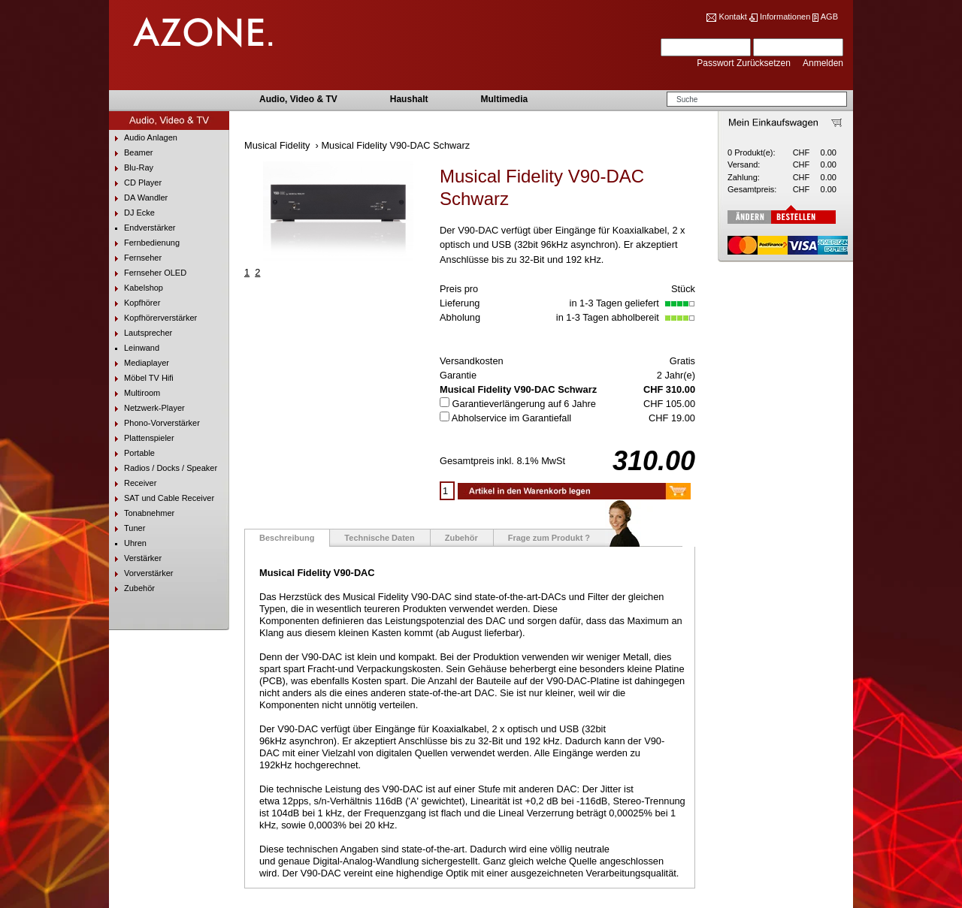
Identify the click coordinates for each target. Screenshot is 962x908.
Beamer (131, 153)
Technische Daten (379, 537)
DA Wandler (138, 198)
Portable (132, 453)
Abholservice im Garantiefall (511, 418)
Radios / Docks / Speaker (163, 468)
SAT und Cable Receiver (161, 498)
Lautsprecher (140, 333)
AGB (829, 16)
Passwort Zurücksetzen (745, 63)
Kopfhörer (134, 303)
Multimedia (504, 99)
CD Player (135, 183)
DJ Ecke (132, 213)
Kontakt (733, 16)
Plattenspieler (141, 438)
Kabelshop (136, 288)
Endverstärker (142, 228)
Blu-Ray (131, 168)
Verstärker (135, 558)
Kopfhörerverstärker (153, 318)
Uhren (128, 543)
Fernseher (135, 258)
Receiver (132, 483)
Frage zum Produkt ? (549, 537)
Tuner (127, 528)
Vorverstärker (141, 573)
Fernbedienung (144, 243)
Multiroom (134, 393)
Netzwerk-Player (147, 408)
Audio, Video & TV (298, 99)
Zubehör (132, 588)
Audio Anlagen (143, 138)
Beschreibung (286, 537)
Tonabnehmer (141, 513)
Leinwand (134, 348)
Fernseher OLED (147, 273)
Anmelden (823, 63)
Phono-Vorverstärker (154, 423)
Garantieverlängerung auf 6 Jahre (524, 403)
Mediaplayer (139, 363)
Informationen (785, 16)
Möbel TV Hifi (141, 378)
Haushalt (409, 99)
